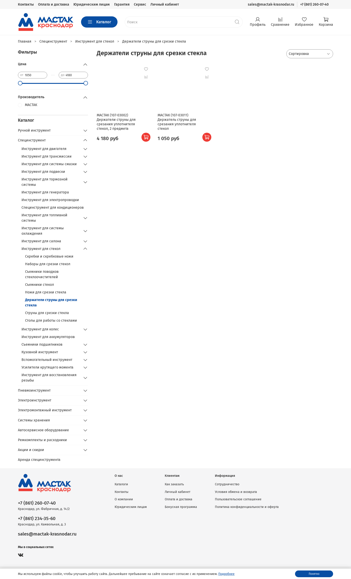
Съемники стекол (39, 284)
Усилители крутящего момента (47, 367)
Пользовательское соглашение (238, 499)
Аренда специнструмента (39, 460)
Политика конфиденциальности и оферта (247, 507)
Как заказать (174, 484)
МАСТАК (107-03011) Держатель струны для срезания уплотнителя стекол (177, 122)
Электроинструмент (34, 400)
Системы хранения (34, 420)
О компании (124, 499)
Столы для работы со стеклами (51, 320)
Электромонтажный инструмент (45, 410)
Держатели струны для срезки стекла (51, 302)
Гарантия (122, 4)
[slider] (20, 83)
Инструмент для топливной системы (44, 218)
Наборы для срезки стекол (47, 264)
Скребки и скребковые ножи (49, 256)
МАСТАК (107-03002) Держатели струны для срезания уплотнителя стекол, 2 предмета (116, 122)
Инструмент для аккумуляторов (48, 337)
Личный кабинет (164, 4)
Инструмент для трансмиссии (46, 156)
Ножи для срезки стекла (45, 292)
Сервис (140, 4)
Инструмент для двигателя (43, 149)
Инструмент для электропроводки (50, 200)
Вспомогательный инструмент (46, 360)
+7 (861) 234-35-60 (37, 518)
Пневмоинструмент (34, 390)
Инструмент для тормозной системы (44, 182)
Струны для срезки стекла (47, 313)
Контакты (26, 4)
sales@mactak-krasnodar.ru (271, 4)
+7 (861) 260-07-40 (314, 4)
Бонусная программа (181, 507)
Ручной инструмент (34, 130)
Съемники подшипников (41, 344)
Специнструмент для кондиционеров (52, 207)
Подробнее (226, 574)
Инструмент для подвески (43, 171)
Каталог (99, 22)
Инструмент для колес (40, 329)
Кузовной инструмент (39, 352)
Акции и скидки (31, 450)
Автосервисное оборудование (43, 430)
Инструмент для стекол (40, 249)
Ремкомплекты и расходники (42, 440)
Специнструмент (32, 140)
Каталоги (121, 484)
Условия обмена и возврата (236, 492)
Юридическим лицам (91, 4)
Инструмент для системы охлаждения (42, 231)
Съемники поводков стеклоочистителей (42, 274)
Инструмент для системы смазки (49, 164)
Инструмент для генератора (45, 192)
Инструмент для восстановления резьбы (49, 377)
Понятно (314, 573)
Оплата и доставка (53, 4)
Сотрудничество (227, 484)
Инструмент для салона (41, 241)
